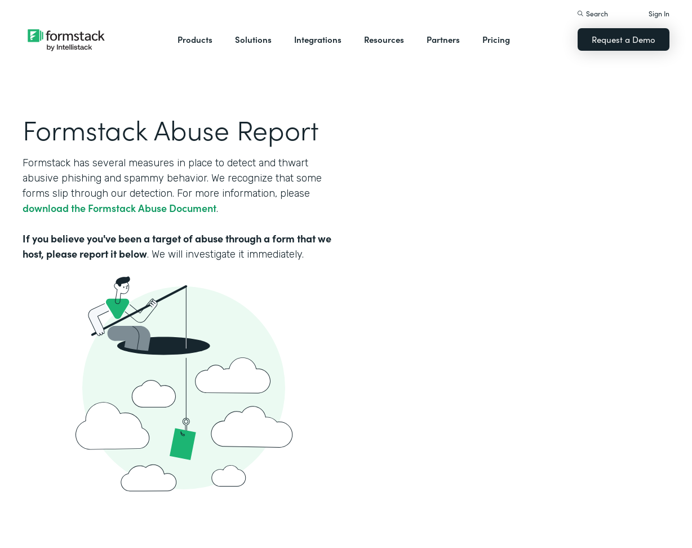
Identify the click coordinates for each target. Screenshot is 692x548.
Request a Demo (623, 39)
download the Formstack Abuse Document (119, 208)
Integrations (317, 39)
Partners (443, 39)
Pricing (496, 39)
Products (195, 39)
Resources (384, 39)
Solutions (253, 39)
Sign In (659, 13)
